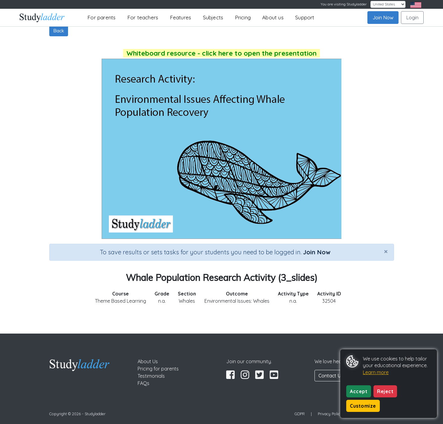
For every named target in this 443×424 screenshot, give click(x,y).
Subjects (213, 17)
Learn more (376, 372)
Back (58, 31)
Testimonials (151, 376)
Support (304, 17)
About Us (148, 361)
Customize (363, 406)
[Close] (386, 251)
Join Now (383, 18)
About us (273, 17)
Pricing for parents (158, 369)
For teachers (142, 17)
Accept (358, 391)
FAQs (143, 383)
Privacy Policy (330, 413)
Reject (385, 391)
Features (180, 17)
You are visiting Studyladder (344, 4)
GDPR (300, 413)
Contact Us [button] (330, 376)
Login (412, 18)
